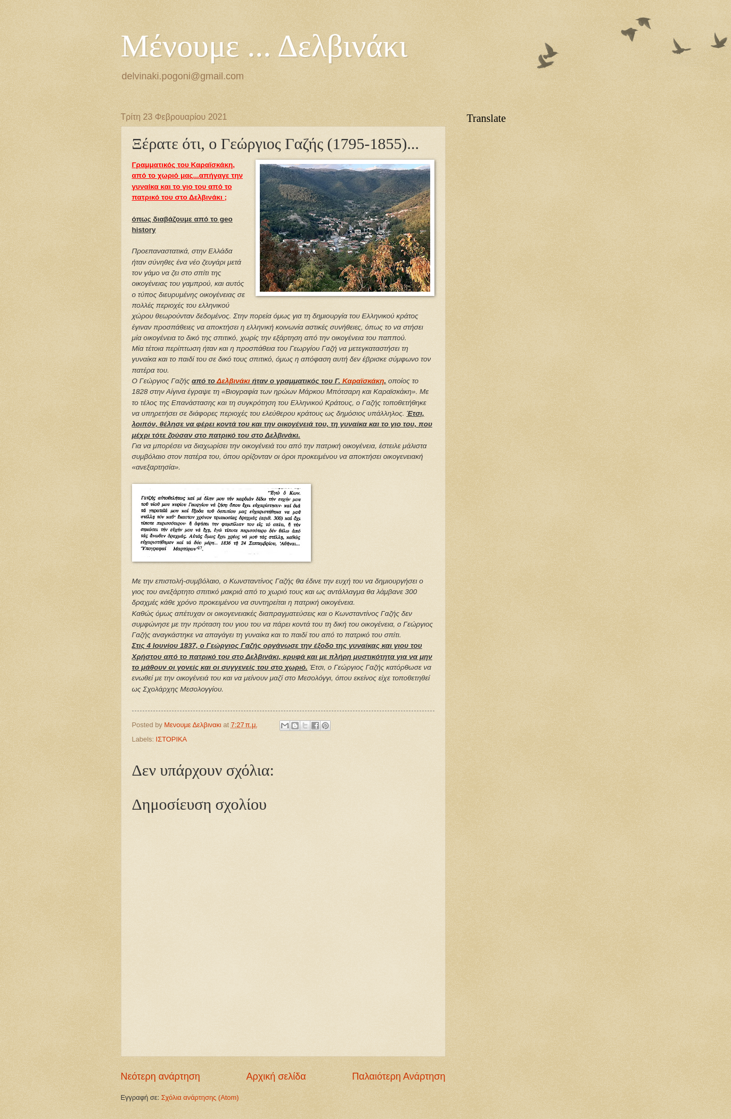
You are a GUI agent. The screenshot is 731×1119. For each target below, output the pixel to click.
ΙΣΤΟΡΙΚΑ (171, 739)
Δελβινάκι (234, 381)
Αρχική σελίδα (276, 1076)
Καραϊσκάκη (363, 381)
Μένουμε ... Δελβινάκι (264, 45)
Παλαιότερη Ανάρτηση (398, 1076)
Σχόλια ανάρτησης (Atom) (200, 1097)
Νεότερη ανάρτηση (160, 1076)
